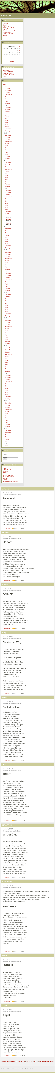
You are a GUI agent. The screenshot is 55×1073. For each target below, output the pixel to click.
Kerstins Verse (7, 26)
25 (21, 1061)
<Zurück (12, 1061)
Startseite (5, 23)
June (6, 120)
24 (19, 1061)
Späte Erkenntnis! (8, 71)
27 (27, 1061)
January (7, 103)
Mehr (4, 474)
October (7, 92)
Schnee (8, 223)
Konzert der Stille (8, 33)
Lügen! (5, 76)
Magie (4, 468)
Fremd (5, 479)
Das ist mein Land (8, 475)
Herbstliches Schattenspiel (11, 481)
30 (19, 58)
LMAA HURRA (7, 73)
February (8, 129)
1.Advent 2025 (7, 469)
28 (29, 1061)
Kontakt (5, 25)
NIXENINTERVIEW (8, 477)
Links (4, 20)
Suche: (5, 450)
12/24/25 (12, 61)
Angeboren (6, 471)
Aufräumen (6, 478)
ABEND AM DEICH (8, 74)
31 (37, 1061)
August (7, 116)
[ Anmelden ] (6, 38)
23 (19, 56)
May (6, 99)
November (8, 90)
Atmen (5, 35)
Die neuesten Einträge (9, 465)
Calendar (5, 42)
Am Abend (9, 216)
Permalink (7, 528)
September (8, 94)
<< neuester (5, 1061)
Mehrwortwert (7, 32)
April (6, 101)
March (7, 126)
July (6, 97)
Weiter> (44, 1061)
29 (32, 1061)
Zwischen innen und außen (11, 31)
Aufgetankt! (6, 70)
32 (40, 1061)
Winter (5, 472)
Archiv (5, 81)
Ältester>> (50, 1061)
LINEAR (8, 219)
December (8, 88)
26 (24, 1061)
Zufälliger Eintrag (8, 67)
